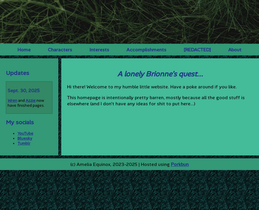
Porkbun (180, 164)
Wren (12, 100)
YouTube (25, 133)
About (235, 50)
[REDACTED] (197, 50)
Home (24, 50)
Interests (99, 50)
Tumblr (24, 143)
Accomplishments (146, 50)
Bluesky (25, 138)
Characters (60, 50)
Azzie (31, 100)
